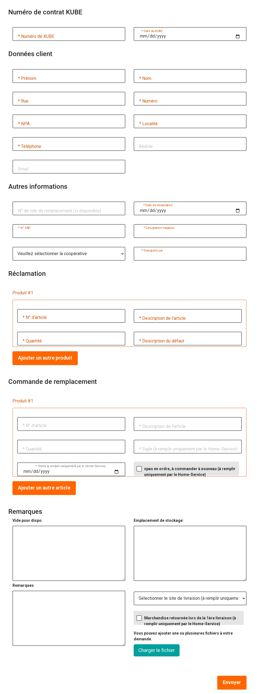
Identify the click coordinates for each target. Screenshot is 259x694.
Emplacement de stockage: (159, 520)
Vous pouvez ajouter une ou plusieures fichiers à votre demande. (183, 636)
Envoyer (232, 682)
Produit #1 (22, 292)
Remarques (23, 585)
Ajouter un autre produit (45, 358)
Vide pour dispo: (27, 520)
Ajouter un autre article (44, 488)
